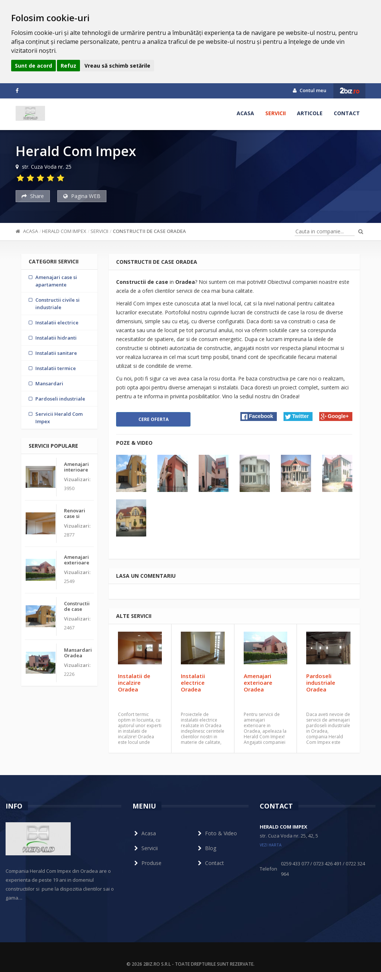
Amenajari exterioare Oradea (258, 683)
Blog (206, 848)
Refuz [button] (68, 65)
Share (33, 196)
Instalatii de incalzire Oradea (134, 683)
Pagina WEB (81, 196)
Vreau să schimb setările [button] (117, 65)
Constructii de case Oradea (149, 231)
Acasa (245, 113)
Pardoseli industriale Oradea (320, 683)
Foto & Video (216, 833)
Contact (347, 113)
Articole (310, 113)
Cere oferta (153, 419)
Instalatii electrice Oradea (193, 683)
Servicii (275, 113)
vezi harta (271, 845)
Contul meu (309, 90)
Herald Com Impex (64, 231)
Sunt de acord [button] (33, 65)
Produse (146, 862)
